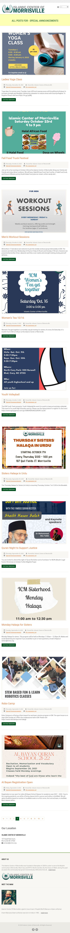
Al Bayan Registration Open (17, 782)
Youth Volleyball (11, 394)
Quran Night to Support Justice (19, 547)
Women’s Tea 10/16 (13, 317)
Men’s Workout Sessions (15, 236)
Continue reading (9, 99)
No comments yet (29, 87)
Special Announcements (13, 87)
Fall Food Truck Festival (15, 158)
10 (39, 819)
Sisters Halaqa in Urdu (14, 473)
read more (51, 870)
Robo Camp (8, 703)
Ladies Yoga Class (12, 79)
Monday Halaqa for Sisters (17, 624)
